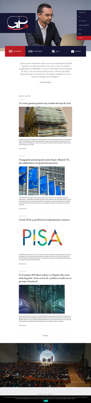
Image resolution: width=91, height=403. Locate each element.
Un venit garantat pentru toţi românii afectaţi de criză (45, 103)
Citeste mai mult (22, 148)
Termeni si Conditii (41, 394)
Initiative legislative (84, 25)
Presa (80, 29)
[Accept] (89, 399)
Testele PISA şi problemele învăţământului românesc (44, 219)
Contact (81, 38)
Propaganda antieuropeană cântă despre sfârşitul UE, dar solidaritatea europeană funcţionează (44, 161)
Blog (80, 33)
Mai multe (45, 335)
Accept (45, 400)
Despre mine (82, 12)
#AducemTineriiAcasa (45, 82)
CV (79, 16)
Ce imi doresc (82, 21)
